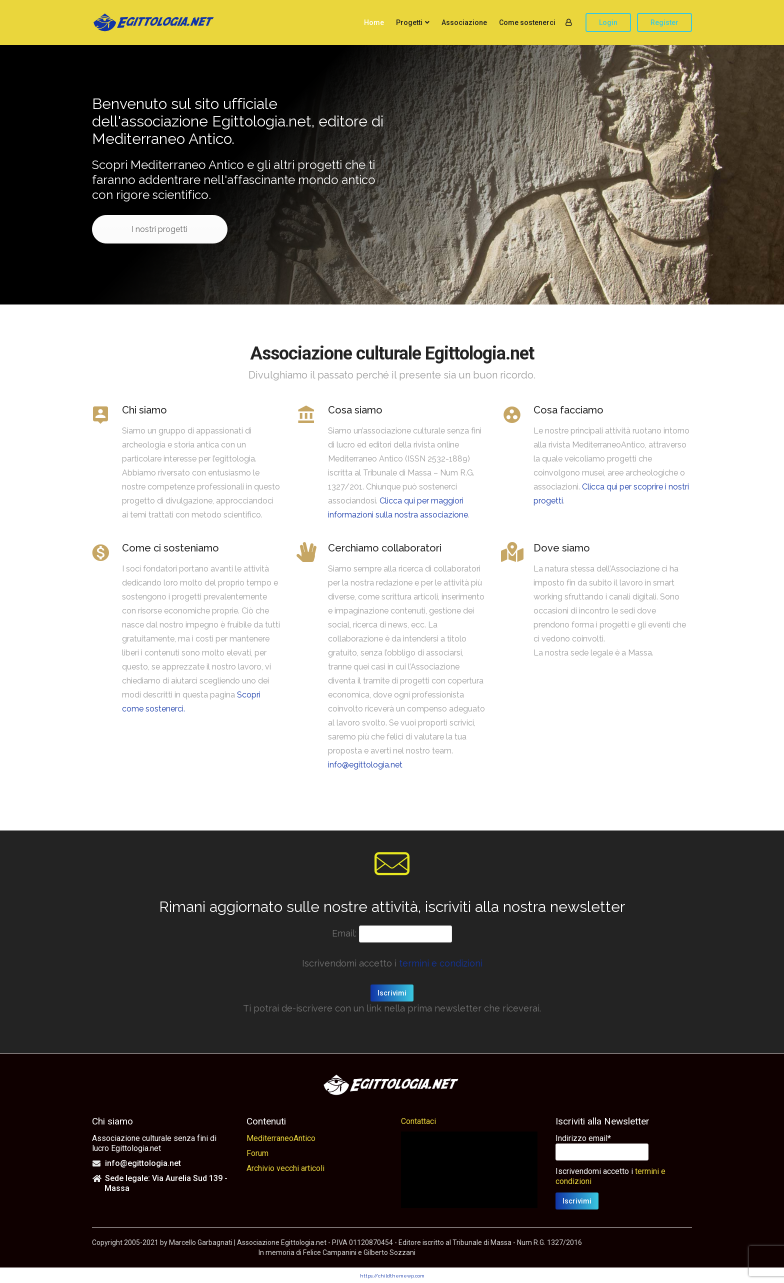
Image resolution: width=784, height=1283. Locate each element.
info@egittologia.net (365, 765)
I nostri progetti (160, 229)
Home (374, 22)
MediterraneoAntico (281, 1138)
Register (664, 22)
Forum (257, 1153)
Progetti (409, 22)
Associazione (464, 22)
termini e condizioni (440, 963)
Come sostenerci (527, 22)
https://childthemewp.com (392, 1275)
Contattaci (418, 1121)
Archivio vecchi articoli (285, 1168)
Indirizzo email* (583, 1138)
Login (608, 22)
